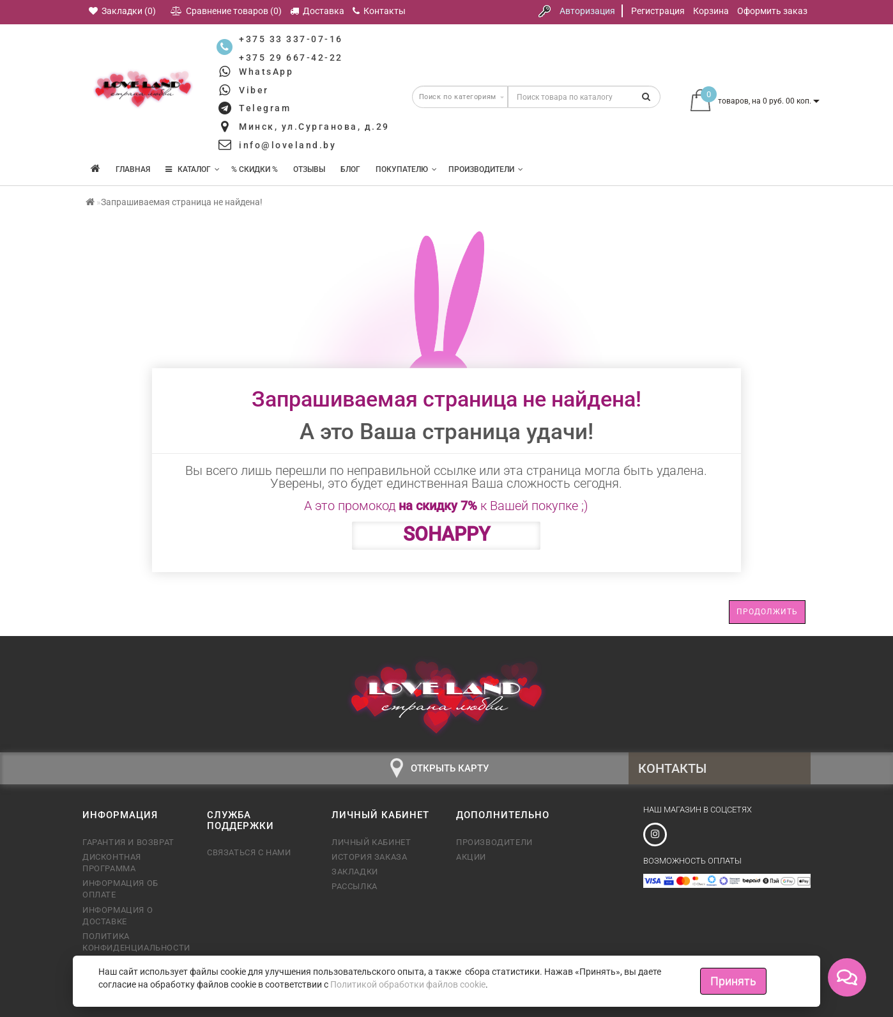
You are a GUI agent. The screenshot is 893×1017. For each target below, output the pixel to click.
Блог (350, 169)
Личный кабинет (371, 842)
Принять (733, 981)
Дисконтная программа (111, 862)
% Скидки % (254, 169)
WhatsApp (266, 71)
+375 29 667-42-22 (291, 57)
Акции (471, 857)
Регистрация (658, 11)
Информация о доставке (117, 915)
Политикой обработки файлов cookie (407, 984)
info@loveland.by (287, 145)
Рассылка (355, 886)
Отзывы (309, 169)
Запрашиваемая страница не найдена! (182, 202)
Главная (133, 169)
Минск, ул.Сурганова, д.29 (314, 126)
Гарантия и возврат (128, 842)
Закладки (355, 871)
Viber (254, 90)
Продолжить (767, 611)
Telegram (265, 108)
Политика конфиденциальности (135, 941)
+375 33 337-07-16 (291, 39)
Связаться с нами (249, 852)
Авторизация (587, 11)
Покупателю (406, 169)
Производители (485, 169)
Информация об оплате (120, 888)
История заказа (369, 857)
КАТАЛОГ (192, 169)
